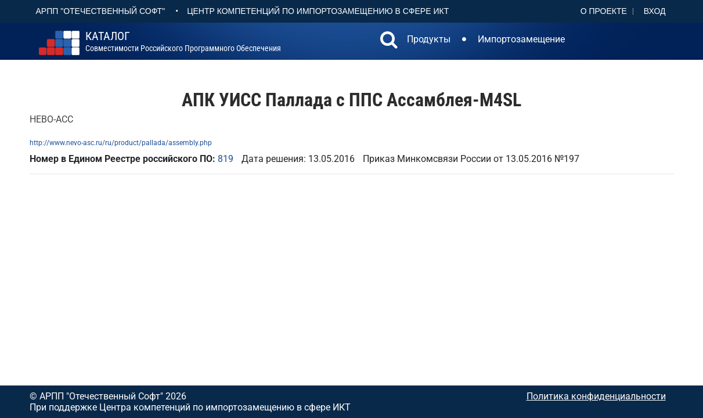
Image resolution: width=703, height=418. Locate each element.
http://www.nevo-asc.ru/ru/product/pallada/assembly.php (121, 143)
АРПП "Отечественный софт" (100, 11)
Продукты (428, 39)
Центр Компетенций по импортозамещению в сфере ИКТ (318, 11)
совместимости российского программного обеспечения (183, 41)
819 (225, 158)
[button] (389, 41)
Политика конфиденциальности (596, 396)
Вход (655, 11)
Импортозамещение (521, 39)
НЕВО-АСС (51, 119)
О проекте (604, 11)
